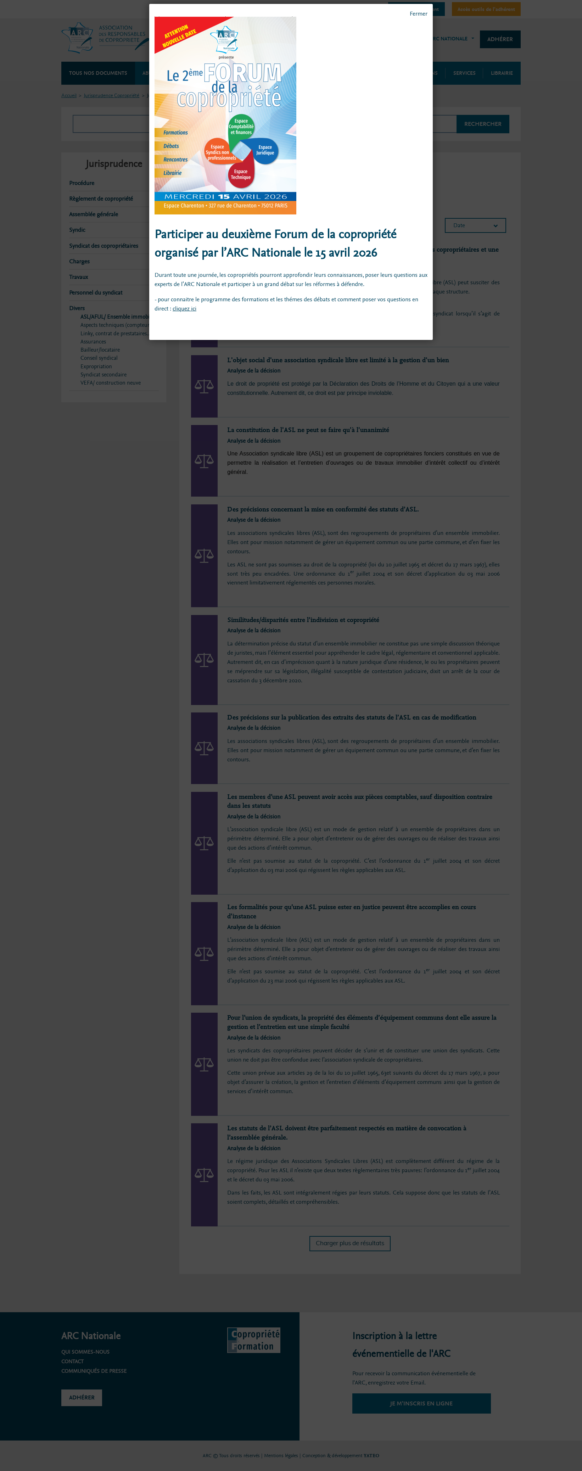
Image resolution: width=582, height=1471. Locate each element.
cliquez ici (184, 308)
